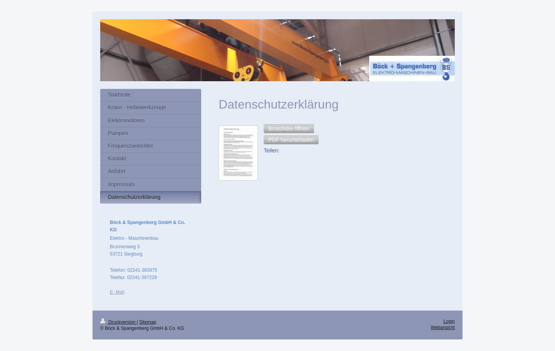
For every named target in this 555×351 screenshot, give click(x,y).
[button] (289, 128)
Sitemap (147, 322)
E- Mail (117, 292)
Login (449, 321)
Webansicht (443, 327)
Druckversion (118, 322)
